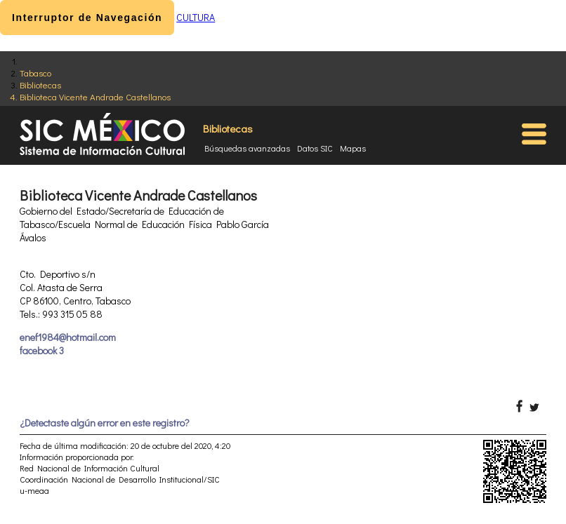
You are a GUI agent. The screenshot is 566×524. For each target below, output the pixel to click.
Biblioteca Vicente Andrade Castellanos (95, 96)
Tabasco (35, 73)
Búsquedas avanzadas (247, 148)
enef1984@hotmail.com (68, 337)
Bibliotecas (40, 84)
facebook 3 (42, 350)
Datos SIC (315, 148)
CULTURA (195, 17)
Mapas (353, 148)
